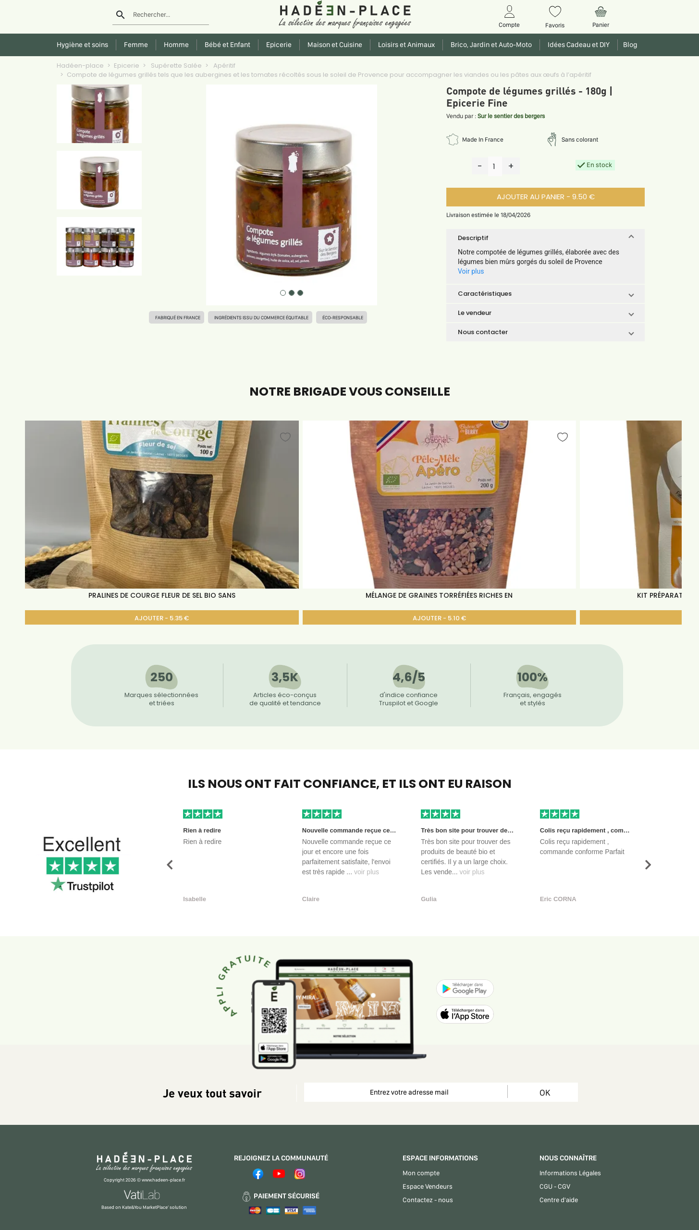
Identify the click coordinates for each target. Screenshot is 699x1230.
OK (545, 1092)
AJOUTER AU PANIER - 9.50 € (546, 197)
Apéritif (223, 65)
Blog (629, 44)
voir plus (366, 872)
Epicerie (126, 65)
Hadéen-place (80, 65)
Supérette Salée (175, 65)
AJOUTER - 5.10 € (439, 618)
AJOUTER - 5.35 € (162, 618)
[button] (545, 238)
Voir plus (471, 271)
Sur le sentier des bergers (511, 116)
